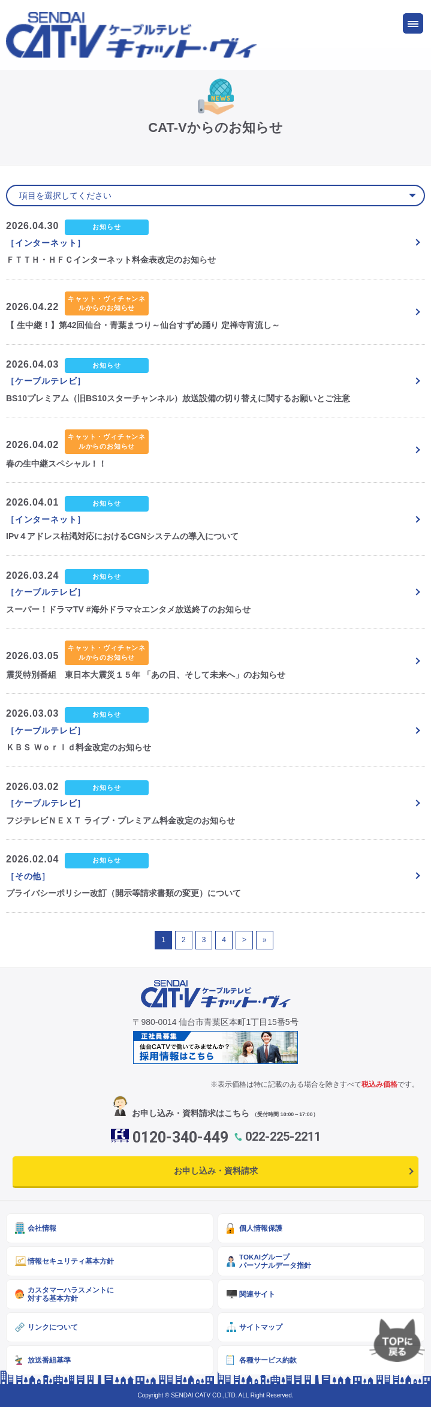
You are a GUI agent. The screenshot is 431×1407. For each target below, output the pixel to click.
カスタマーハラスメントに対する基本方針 (71, 1294)
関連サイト (257, 1294)
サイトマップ (260, 1327)
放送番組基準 (49, 1360)
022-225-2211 (283, 1136)
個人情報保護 (260, 1228)
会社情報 (42, 1228)
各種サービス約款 (268, 1360)
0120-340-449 (180, 1137)
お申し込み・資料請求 (216, 1170)
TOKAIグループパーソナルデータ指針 (275, 1261)
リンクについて (53, 1327)
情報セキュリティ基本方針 (71, 1261)
